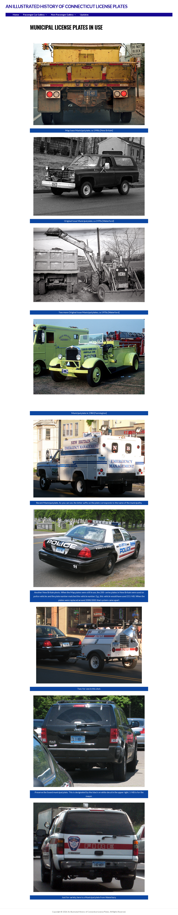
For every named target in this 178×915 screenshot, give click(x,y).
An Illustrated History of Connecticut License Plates (66, 6)
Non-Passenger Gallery (62, 14)
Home (16, 14)
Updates (84, 14)
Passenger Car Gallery (34, 14)
